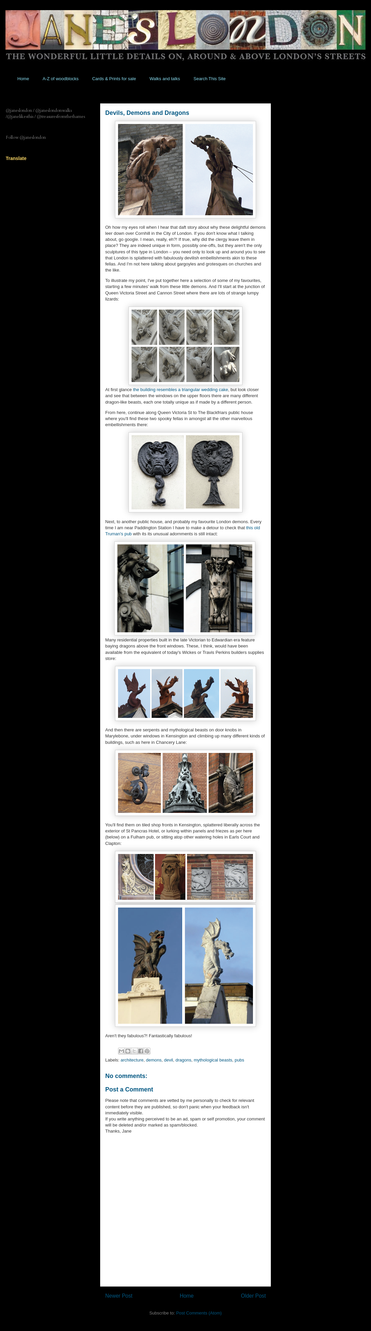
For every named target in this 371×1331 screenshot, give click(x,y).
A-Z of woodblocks (60, 78)
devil (168, 1060)
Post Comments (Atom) (199, 1313)
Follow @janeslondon (26, 137)
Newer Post (119, 1296)
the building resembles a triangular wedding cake (180, 389)
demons (154, 1060)
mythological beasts (213, 1060)
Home (23, 78)
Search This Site (210, 78)
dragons (183, 1060)
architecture (132, 1060)
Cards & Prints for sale (114, 78)
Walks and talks (164, 78)
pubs (239, 1060)
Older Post (253, 1296)
